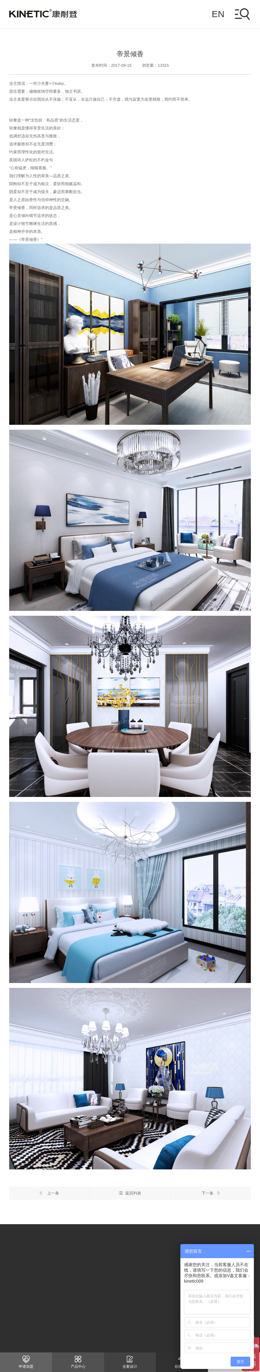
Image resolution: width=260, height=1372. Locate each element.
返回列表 (130, 1194)
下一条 (210, 1194)
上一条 (49, 1194)
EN (218, 14)
